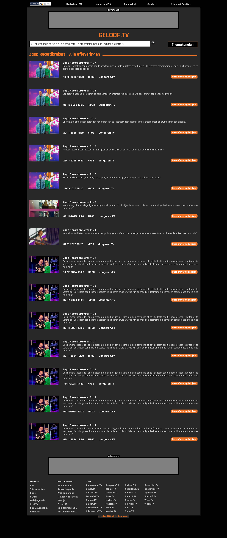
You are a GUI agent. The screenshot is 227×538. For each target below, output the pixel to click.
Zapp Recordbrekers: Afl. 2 (79, 202)
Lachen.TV (111, 500)
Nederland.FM (74, 4)
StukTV (34, 504)
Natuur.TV (130, 485)
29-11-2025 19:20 (73, 133)
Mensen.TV (111, 503)
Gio (32, 485)
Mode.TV (110, 507)
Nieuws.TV (130, 492)
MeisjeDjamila (37, 500)
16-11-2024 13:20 (73, 384)
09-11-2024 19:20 (73, 411)
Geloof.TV (91, 503)
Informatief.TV (94, 511)
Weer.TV (149, 500)
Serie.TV (129, 511)
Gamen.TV (91, 500)
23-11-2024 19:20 (73, 356)
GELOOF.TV (114, 35)
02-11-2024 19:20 (73, 439)
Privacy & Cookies (180, 4)
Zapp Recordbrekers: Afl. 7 (79, 63)
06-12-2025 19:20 (73, 105)
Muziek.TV (111, 511)
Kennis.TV (111, 489)
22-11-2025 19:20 (73, 161)
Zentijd (61, 500)
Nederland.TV (103, 4)
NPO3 (91, 77)
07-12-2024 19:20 (73, 300)
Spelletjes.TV (152, 489)
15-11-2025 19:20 (73, 188)
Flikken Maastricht (68, 496)
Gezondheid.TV (94, 507)
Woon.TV (149, 503)
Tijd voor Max (37, 489)
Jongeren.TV (107, 77)
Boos (33, 493)
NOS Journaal (65, 485)
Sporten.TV (150, 492)
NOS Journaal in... (39, 508)
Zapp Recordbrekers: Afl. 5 (79, 118)
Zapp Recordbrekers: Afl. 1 (79, 230)
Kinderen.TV (112, 492)
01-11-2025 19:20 (73, 244)
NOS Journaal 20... (67, 508)
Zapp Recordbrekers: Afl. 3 (79, 174)
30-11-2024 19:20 (73, 328)
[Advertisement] (113, 20)
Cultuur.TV (92, 492)
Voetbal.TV (150, 496)
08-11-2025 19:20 (73, 216)
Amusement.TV (94, 485)
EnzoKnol (35, 511)
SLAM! (33, 496)
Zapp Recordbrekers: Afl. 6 (79, 91)
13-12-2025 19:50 (73, 77)
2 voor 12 (62, 504)
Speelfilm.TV (151, 485)
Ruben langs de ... (67, 489)
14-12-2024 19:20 (73, 272)
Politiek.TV (131, 503)
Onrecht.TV (130, 496)
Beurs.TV (90, 489)
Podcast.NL (130, 4)
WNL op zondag (66, 493)
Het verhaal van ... (67, 511)
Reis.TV (129, 507)
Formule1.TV (92, 496)
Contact (152, 4)
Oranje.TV (130, 500)
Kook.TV (110, 496)
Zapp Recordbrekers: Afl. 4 (79, 146)
